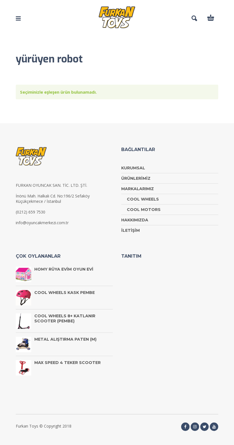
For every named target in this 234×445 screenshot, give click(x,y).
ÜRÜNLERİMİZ (135, 178)
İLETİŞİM (130, 230)
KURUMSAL (133, 167)
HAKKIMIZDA (134, 219)
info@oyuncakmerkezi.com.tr (42, 222)
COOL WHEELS (143, 199)
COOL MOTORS (144, 209)
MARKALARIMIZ (137, 188)
